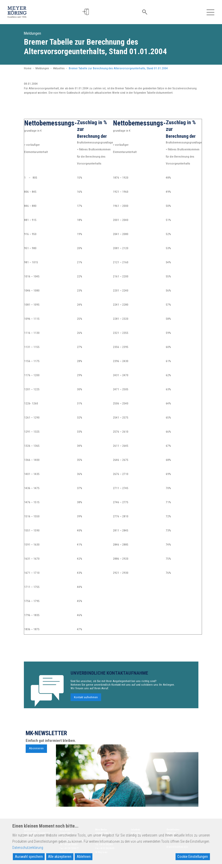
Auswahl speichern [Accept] (29, 857)
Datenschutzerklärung (27, 848)
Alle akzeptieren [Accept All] (59, 857)
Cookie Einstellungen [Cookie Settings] (192, 857)
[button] (88, 12)
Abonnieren (36, 750)
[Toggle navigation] (210, 12)
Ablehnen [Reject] (84, 857)
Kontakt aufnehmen (86, 699)
